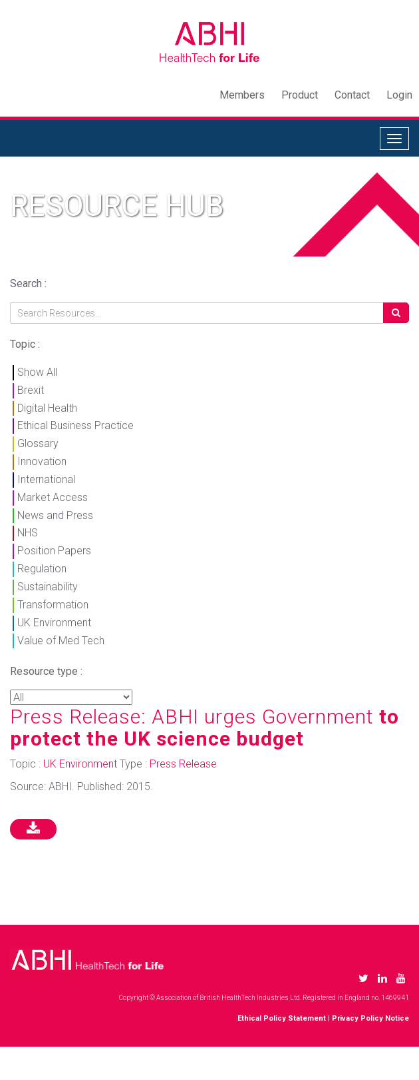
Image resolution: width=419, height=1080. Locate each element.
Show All (37, 372)
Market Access (52, 497)
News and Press (55, 515)
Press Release (183, 764)
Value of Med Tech (60, 640)
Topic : (25, 344)
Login (399, 95)
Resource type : (46, 671)
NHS (27, 532)
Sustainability (47, 586)
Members (242, 95)
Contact (352, 95)
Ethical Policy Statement (281, 1018)
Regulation (42, 568)
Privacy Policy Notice (370, 1018)
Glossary (38, 443)
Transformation (52, 604)
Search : (28, 283)
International (46, 479)
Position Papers (54, 550)
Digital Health (47, 408)
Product (299, 95)
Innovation (42, 461)
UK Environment (54, 622)
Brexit (30, 390)
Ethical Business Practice (75, 425)
